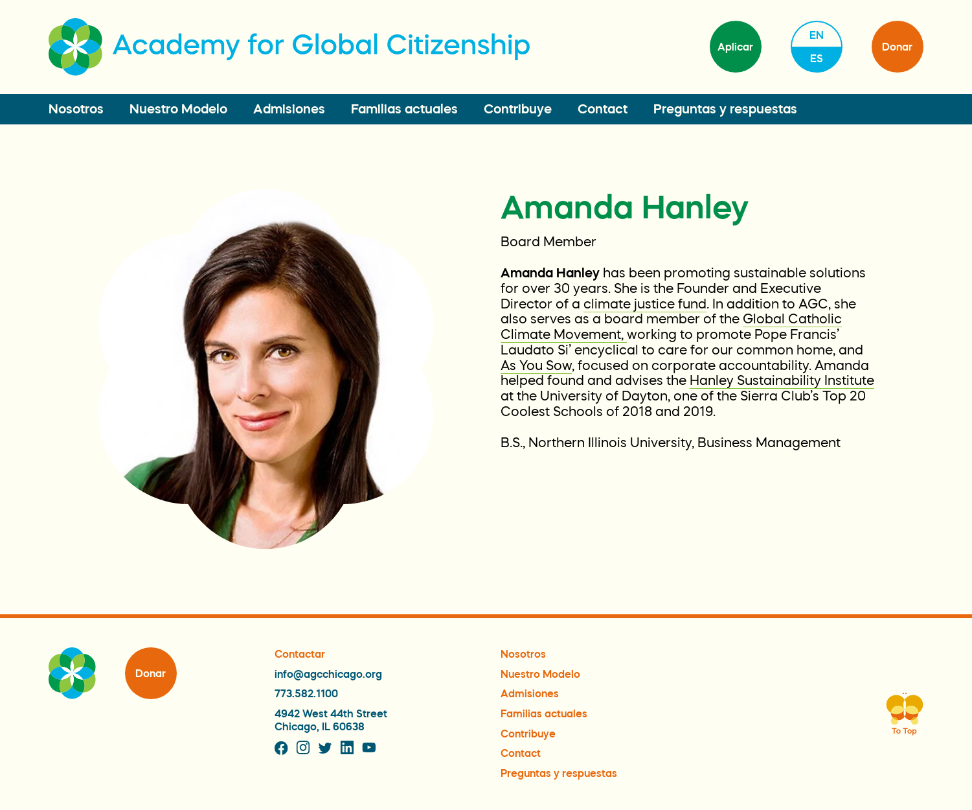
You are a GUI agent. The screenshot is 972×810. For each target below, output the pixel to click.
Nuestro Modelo (178, 108)
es (816, 58)
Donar (897, 46)
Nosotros (76, 108)
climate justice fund (644, 303)
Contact (602, 108)
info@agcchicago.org (328, 674)
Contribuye (518, 108)
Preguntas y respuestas (725, 108)
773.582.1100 (306, 693)
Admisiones (289, 108)
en (816, 35)
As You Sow (536, 365)
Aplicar (735, 46)
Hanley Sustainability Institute (782, 380)
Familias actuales (404, 108)
